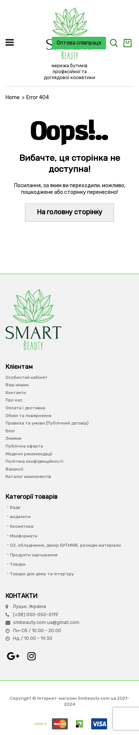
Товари (18, 564)
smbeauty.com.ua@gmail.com (46, 622)
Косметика (21, 526)
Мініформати (23, 536)
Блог (10, 430)
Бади (15, 507)
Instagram (31, 656)
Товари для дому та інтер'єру (42, 573)
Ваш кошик (17, 384)
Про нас (14, 400)
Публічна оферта (24, 446)
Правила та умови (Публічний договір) (47, 423)
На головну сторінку (69, 212)
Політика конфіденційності (34, 461)
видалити (20, 516)
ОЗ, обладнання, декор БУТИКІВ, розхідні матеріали (65, 545)
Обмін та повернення (29, 415)
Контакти (16, 392)
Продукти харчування (33, 554)
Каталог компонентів (28, 476)
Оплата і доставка (25, 407)
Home (13, 97)
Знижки (13, 438)
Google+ (13, 656)
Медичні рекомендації (29, 453)
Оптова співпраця (79, 43)
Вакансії (14, 469)
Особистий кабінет (26, 377)
